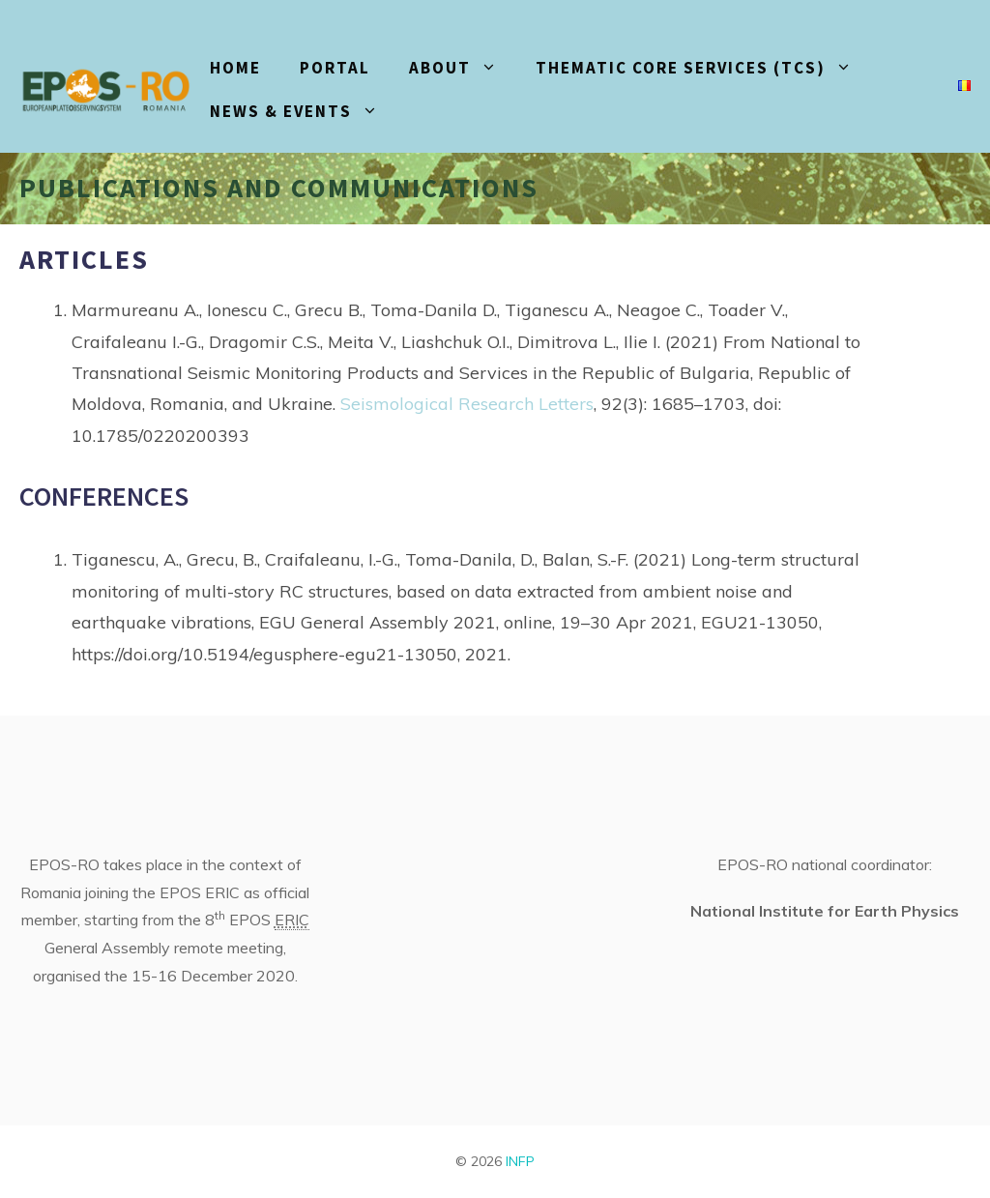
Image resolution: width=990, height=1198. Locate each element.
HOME (235, 67)
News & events (303, 111)
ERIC (292, 919)
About (462, 68)
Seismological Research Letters (467, 404)
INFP (520, 1161)
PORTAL (335, 67)
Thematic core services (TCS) (703, 68)
